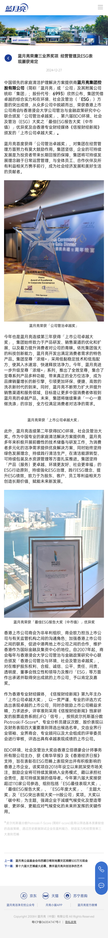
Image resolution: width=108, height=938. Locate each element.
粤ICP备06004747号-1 (46, 922)
